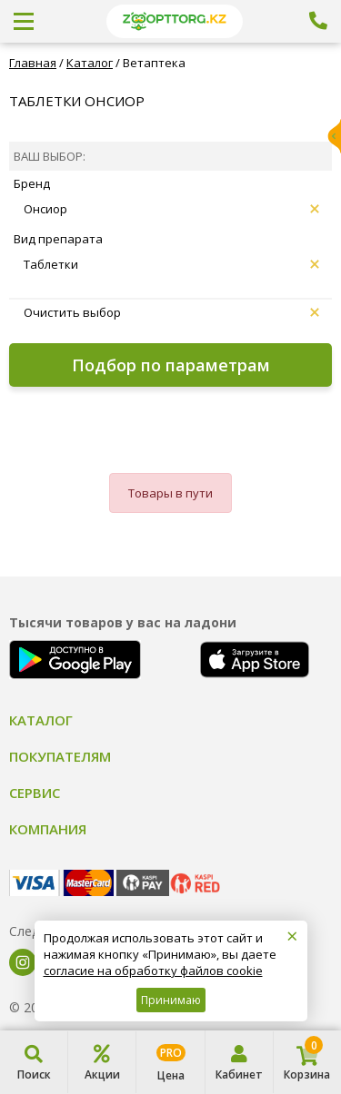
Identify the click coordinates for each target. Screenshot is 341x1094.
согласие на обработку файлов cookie (153, 970)
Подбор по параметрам (171, 365)
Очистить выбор (171, 312)
